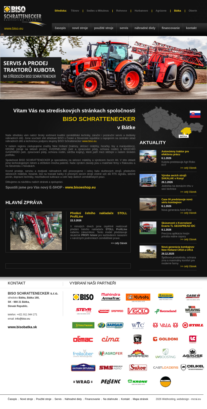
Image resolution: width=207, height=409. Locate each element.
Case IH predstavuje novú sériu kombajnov (176, 201)
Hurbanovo (141, 10)
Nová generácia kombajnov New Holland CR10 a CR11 (177, 248)
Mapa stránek (140, 399)
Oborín (193, 10)
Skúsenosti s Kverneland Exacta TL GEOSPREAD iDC (178, 224)
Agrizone (161, 10)
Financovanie (171, 28)
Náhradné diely (144, 28)
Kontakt (191, 28)
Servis (124, 28)
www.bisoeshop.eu (80, 187)
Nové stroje (80, 28)
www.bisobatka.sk (22, 327)
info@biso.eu (22, 318)
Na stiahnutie (110, 399)
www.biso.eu (13, 28)
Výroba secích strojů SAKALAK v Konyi (173, 177)
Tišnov (75, 10)
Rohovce (121, 10)
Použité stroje (103, 28)
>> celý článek (188, 167)
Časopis (60, 28)
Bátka (177, 10)
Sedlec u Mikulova (98, 10)
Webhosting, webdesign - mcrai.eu (181, 399)
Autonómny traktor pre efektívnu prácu (175, 153)
